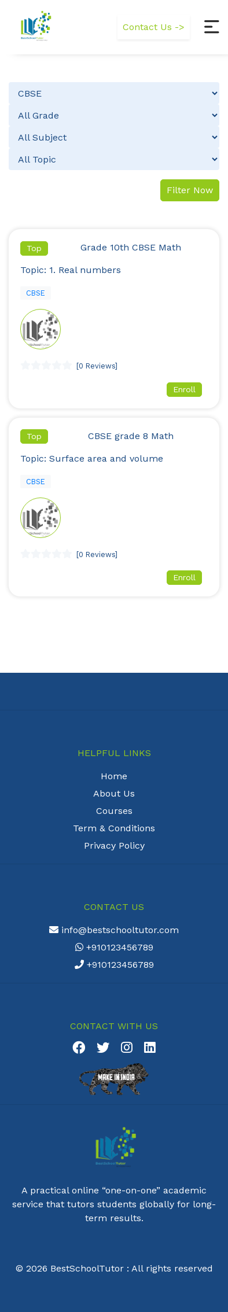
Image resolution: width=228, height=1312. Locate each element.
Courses (114, 810)
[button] (211, 27)
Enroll (184, 389)
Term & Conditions (114, 828)
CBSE (35, 293)
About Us (114, 793)
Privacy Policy (114, 845)
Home (114, 776)
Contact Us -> (154, 26)
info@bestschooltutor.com (114, 929)
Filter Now (190, 190)
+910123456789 (114, 947)
